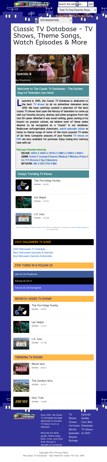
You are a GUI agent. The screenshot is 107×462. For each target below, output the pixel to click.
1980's (61, 153)
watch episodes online (72, 128)
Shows (37, 184)
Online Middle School (78, 227)
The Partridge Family (47, 180)
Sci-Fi (24, 160)
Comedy (43, 156)
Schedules (87, 425)
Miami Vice (38, 364)
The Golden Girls (42, 381)
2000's (79, 153)
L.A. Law (39, 214)
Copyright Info (46, 453)
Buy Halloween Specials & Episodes (32, 256)
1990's (70, 153)
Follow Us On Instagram (28, 287)
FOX (48, 163)
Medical (63, 156)
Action (32, 156)
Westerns (52, 160)
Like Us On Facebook (26, 274)
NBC (55, 163)
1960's (43, 153)
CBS (42, 163)
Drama (53, 156)
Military (74, 156)
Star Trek (38, 398)
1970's (52, 153)
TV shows (39, 104)
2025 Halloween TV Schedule (29, 249)
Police (83, 156)
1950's (34, 153)
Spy (43, 160)
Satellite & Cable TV (36, 227)
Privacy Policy (61, 453)
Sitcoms (34, 160)
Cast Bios (86, 422)
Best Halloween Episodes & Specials (33, 252)
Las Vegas (40, 197)
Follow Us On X (23, 281)
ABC (35, 163)
